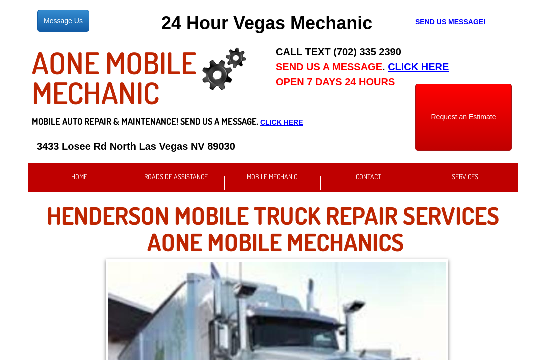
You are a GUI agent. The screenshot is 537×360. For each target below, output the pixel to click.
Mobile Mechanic (272, 176)
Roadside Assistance (176, 176)
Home (80, 176)
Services (465, 176)
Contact (369, 176)
